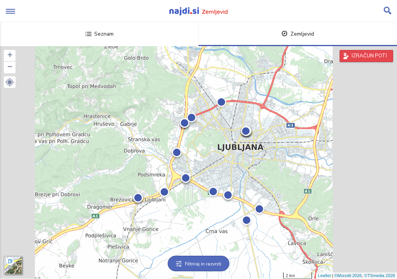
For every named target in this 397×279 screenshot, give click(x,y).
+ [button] (9, 56)
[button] (10, 82)
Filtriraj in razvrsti (198, 264)
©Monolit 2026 (348, 275)
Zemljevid (297, 34)
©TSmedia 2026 (379, 275)
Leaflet (324, 275)
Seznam (99, 34)
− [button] (9, 67)
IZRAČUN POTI (369, 55)
